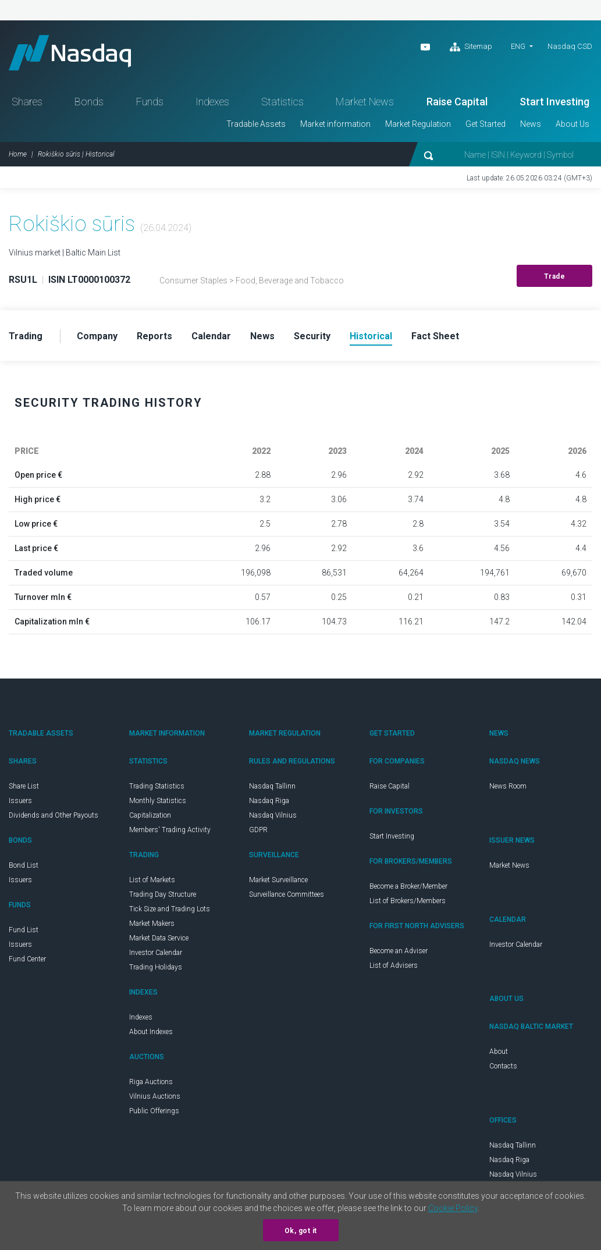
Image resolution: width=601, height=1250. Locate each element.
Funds (149, 101)
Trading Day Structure (162, 894)
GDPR (258, 830)
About (498, 1051)
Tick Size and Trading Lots (169, 909)
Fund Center (27, 959)
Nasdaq (70, 52)
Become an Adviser (398, 951)
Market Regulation (418, 124)
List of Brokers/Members (407, 901)
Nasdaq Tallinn (272, 786)
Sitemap (471, 47)
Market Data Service (159, 938)
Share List (24, 786)
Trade (555, 276)
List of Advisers (393, 965)
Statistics (282, 101)
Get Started (485, 124)
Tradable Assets (256, 124)
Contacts (503, 1066)
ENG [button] (518, 46)
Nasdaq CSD (569, 46)
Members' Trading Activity (170, 830)
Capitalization (150, 815)
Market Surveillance (278, 880)
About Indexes (151, 1032)
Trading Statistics (156, 786)
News (530, 124)
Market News (365, 101)
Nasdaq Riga (269, 801)
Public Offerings (154, 1111)
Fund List (23, 930)
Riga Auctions (151, 1082)
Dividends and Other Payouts (53, 815)
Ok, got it (301, 1231)
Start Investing (554, 101)
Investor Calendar (155, 953)
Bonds (89, 101)
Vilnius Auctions (154, 1096)
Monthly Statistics (157, 801)
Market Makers (152, 923)
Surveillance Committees (286, 894)
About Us (572, 124)
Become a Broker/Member (408, 886)
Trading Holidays (155, 967)
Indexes (212, 101)
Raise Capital (457, 101)
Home (18, 154)
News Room (508, 786)
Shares (27, 101)
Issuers (20, 801)
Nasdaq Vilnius (273, 815)
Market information (335, 124)
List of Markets (152, 880)
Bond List (23, 865)
